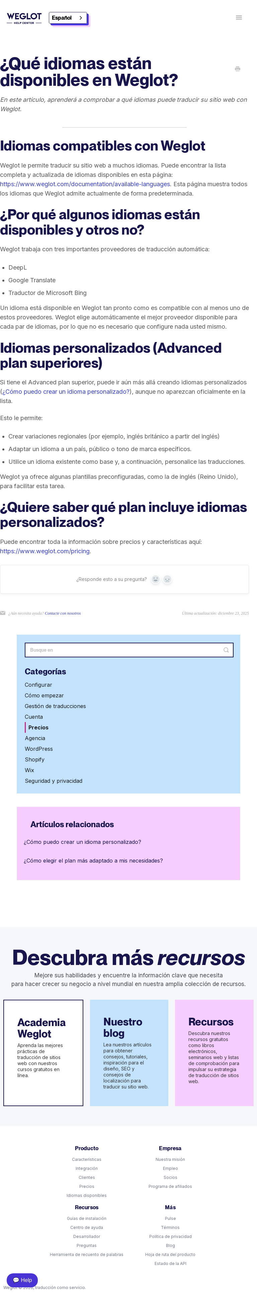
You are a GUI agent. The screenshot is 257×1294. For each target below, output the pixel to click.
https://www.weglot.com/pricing (45, 551)
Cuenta (34, 716)
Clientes (87, 1177)
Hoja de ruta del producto (170, 1254)
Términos (170, 1227)
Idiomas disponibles (87, 1195)
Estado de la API (170, 1263)
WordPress (39, 748)
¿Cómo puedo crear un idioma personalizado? (66, 391)
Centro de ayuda (86, 1227)
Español (62, 18)
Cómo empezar (44, 695)
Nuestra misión (170, 1159)
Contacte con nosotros (63, 613)
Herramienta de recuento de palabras (86, 1254)
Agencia (35, 738)
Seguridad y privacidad (53, 780)
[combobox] (68, 17)
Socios (170, 1177)
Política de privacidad (170, 1236)
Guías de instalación (86, 1218)
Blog (170, 1245)
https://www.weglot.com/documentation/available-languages (85, 184)
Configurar (38, 684)
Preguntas (87, 1245)
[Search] (129, 650)
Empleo (170, 1168)
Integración (87, 1168)
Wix (29, 770)
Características (86, 1159)
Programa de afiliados (170, 1186)
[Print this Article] (237, 69)
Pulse (170, 1218)
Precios (38, 727)
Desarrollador (86, 1236)
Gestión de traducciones (55, 706)
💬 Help (22, 1280)
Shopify (35, 759)
